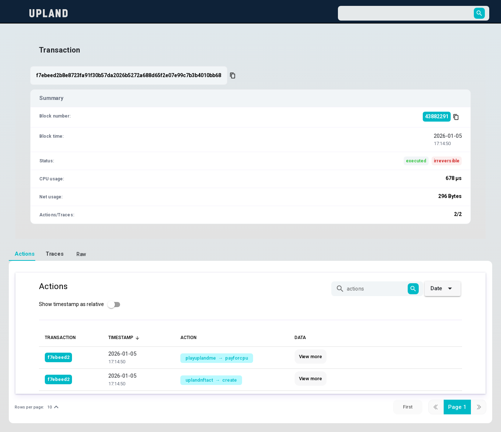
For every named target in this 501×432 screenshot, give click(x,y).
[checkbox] (82, 304)
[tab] (22, 254)
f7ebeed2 (58, 357)
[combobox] (407, 13)
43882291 (436, 116)
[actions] (376, 288)
